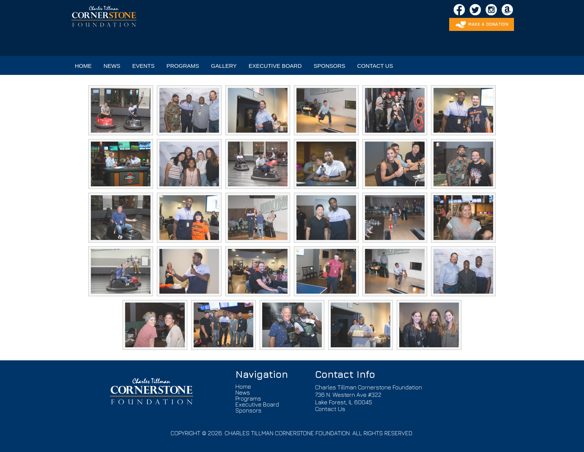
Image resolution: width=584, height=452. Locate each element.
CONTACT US (375, 66)
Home (243, 386)
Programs (248, 398)
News (242, 392)
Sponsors (248, 410)
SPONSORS (329, 66)
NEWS (112, 66)
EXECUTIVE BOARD (275, 66)
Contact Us (330, 408)
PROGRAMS (182, 66)
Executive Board (257, 404)
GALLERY (224, 66)
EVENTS (143, 66)
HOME (83, 66)
